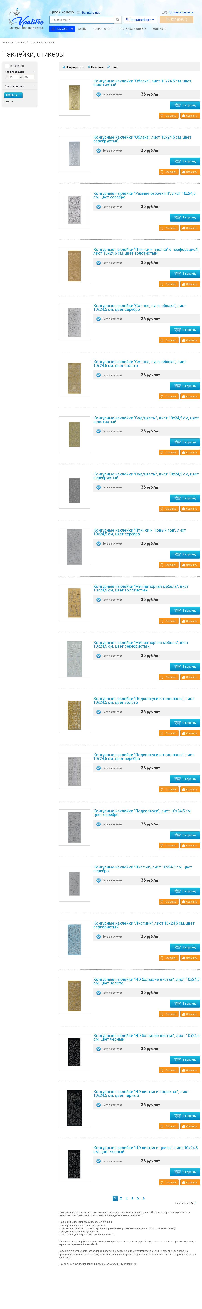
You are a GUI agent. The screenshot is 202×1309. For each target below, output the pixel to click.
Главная (6, 42)
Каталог (63, 29)
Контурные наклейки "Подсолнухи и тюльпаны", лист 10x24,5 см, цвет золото (143, 700)
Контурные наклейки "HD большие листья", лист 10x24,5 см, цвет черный (146, 1037)
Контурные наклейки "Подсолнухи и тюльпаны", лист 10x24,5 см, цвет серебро (143, 756)
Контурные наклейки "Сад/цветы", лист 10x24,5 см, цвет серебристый (146, 476)
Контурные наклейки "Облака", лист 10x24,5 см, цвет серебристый (142, 139)
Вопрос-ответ (103, 29)
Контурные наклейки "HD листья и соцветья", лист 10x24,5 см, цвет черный (141, 1093)
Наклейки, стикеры (43, 42)
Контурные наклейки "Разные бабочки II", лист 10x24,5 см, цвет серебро (144, 195)
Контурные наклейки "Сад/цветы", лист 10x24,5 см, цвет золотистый (146, 420)
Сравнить (189, 115)
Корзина (176, 19)
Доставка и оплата (177, 12)
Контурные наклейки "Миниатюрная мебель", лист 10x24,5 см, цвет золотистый (141, 588)
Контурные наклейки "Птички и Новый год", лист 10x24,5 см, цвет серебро (139, 532)
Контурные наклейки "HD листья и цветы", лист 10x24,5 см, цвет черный (145, 1149)
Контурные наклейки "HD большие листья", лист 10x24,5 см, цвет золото (146, 981)
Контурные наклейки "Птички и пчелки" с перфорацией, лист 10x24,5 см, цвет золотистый (145, 251)
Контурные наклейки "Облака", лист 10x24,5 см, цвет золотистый (142, 83)
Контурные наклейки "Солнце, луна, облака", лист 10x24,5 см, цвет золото (139, 363)
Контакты (160, 29)
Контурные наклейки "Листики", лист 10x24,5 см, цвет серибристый (144, 925)
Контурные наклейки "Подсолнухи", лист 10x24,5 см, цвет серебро (142, 813)
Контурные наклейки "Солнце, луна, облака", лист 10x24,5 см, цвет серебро (139, 307)
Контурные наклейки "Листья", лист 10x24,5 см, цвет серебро (142, 869)
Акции (82, 29)
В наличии (17, 65)
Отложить (168, 116)
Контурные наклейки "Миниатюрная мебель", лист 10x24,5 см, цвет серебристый (141, 644)
